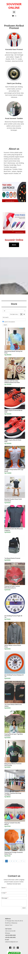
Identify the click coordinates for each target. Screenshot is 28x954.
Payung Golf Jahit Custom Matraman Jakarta (12, 587)
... (18, 861)
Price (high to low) (14, 314)
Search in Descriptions (9, 321)
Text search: (6, 317)
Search (5, 324)
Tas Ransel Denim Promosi (12, 558)
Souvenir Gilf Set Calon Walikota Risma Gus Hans (12, 381)
